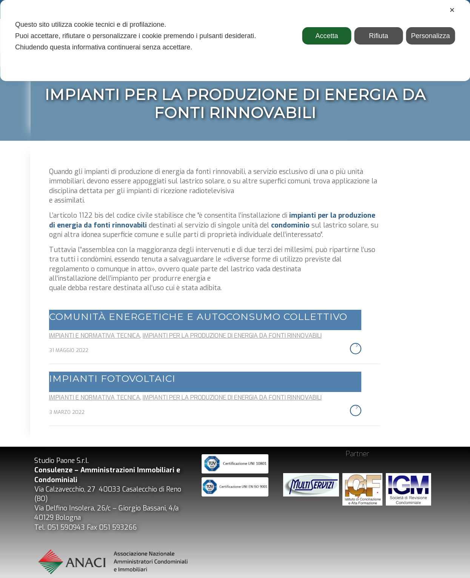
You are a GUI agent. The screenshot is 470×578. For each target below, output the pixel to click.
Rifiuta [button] (378, 36)
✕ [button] (452, 10)
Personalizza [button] (430, 36)
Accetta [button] (326, 36)
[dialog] (235, 40)
